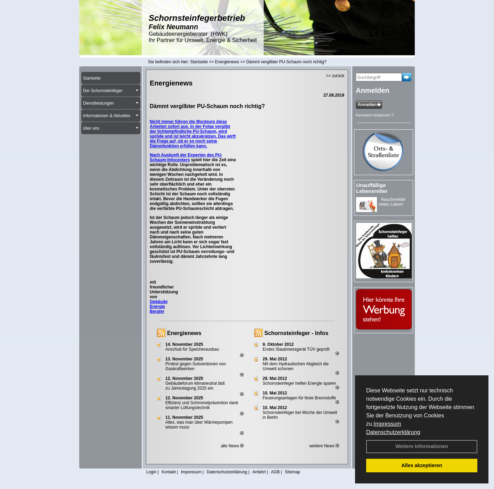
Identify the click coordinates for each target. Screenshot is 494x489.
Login (151, 472)
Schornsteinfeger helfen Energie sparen (299, 383)
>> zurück (335, 75)
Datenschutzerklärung (393, 432)
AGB (275, 472)
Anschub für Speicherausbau (192, 349)
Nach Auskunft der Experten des (182, 155)
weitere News (324, 445)
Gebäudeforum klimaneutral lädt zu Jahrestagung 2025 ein (195, 386)
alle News (232, 445)
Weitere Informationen (421, 446)
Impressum (387, 424)
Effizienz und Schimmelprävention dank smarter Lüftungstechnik (201, 405)
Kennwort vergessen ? (375, 115)
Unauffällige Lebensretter (372, 188)
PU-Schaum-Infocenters (186, 157)
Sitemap (292, 472)
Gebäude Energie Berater (158, 306)
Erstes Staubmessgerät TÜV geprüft (296, 349)
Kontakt (169, 472)
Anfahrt (259, 472)
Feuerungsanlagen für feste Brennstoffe (299, 398)
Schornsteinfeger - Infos (296, 333)
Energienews (184, 333)
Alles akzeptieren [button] (421, 465)
